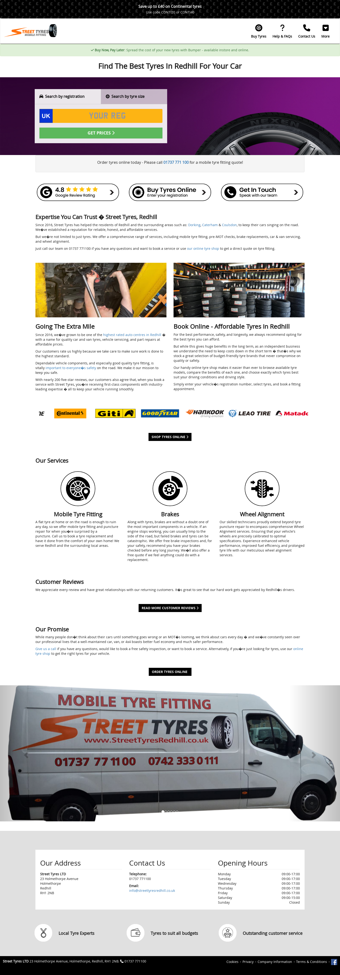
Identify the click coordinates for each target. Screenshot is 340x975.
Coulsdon (229, 225)
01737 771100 (135, 961)
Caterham (210, 225)
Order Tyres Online (170, 671)
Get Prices (101, 133)
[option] (61, 413)
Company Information (275, 961)
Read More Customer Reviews (170, 608)
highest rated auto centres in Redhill (132, 334)
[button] (325, 31)
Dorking (194, 225)
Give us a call (45, 649)
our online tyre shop (203, 248)
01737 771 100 (176, 162)
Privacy (248, 961)
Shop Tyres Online (170, 437)
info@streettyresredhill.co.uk (152, 890)
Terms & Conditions (311, 961)
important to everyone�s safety (71, 368)
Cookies (232, 961)
